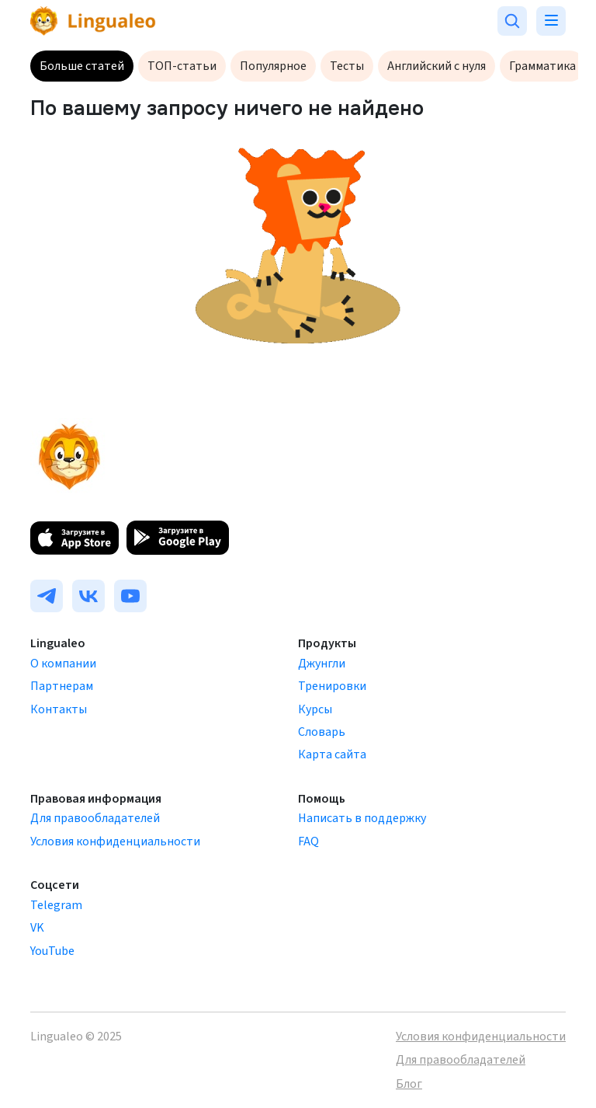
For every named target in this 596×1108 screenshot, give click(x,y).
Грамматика (542, 66)
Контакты (58, 709)
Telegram (56, 905)
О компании (63, 663)
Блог (409, 1083)
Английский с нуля (436, 66)
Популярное (273, 66)
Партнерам (61, 686)
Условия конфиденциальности (115, 841)
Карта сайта (332, 754)
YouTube (52, 951)
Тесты (347, 66)
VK (37, 927)
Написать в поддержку (362, 818)
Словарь (321, 731)
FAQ (308, 841)
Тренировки (332, 686)
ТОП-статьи (182, 66)
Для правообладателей (95, 818)
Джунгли (321, 663)
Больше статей (82, 66)
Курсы (315, 709)
